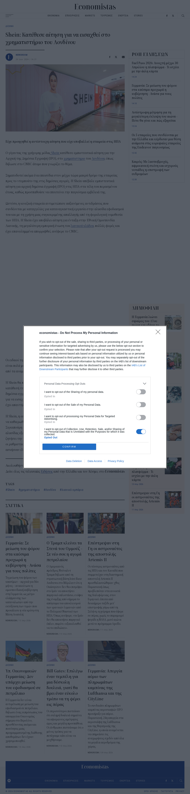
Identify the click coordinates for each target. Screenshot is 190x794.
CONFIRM (69, 446)
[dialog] (95, 397)
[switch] (141, 391)
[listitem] (95, 384)
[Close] (159, 333)
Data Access (95, 461)
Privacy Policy (116, 461)
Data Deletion (74, 461)
